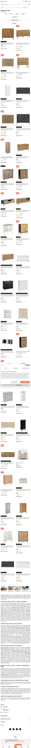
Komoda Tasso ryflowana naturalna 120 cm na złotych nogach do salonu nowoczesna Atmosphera (22, 157)
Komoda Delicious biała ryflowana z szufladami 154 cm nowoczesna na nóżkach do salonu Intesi (23, 267)
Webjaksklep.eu (17, 733)
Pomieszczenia (13, 7)
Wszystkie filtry (15, 20)
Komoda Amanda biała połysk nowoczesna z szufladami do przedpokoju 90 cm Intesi (7, 323)
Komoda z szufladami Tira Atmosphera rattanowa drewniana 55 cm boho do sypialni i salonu (23, 518)
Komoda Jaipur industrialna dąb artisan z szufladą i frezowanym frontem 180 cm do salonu (23, 211)
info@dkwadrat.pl (5, 712)
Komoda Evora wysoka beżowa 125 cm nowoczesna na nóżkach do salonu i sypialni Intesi (22, 324)
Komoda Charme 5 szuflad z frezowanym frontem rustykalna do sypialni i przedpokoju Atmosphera (8, 407)
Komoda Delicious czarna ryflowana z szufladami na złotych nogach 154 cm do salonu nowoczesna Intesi (8, 574)
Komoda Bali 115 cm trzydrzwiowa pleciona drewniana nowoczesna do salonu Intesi (7, 267)
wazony (29, 673)
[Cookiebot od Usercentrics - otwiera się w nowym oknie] (25, 365)
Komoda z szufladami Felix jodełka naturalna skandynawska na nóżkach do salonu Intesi (7, 43)
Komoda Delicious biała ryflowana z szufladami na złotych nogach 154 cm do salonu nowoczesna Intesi (23, 574)
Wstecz (2, 7)
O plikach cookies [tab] (25, 368)
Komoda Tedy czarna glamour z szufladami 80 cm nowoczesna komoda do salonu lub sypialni (8, 295)
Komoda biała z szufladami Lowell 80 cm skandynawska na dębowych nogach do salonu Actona (7, 546)
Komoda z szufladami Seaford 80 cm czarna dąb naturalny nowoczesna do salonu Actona (23, 239)
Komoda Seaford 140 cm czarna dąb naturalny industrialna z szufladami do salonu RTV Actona (7, 211)
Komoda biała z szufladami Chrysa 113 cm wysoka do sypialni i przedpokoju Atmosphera (22, 407)
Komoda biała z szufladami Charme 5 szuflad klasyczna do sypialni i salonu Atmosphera (22, 295)
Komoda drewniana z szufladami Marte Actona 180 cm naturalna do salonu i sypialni (7, 463)
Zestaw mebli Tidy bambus (20, 462)
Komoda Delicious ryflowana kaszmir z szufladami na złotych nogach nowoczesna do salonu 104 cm (23, 490)
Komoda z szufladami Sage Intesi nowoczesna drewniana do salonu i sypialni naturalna (7, 435)
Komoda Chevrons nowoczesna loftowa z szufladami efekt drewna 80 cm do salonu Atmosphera (22, 184)
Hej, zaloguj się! (23, 1)
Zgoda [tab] (5, 368)
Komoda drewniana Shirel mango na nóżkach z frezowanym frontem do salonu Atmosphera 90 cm (7, 184)
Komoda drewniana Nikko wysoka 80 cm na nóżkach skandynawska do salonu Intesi (7, 490)
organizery (6, 658)
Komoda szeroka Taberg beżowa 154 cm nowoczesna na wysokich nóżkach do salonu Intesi (7, 352)
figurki (27, 658)
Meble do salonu (18, 7)
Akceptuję (25, 382)
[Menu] (15, 746)
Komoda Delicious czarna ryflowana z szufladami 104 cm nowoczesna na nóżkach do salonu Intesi (23, 129)
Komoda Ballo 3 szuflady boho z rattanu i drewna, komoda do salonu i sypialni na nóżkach (23, 73)
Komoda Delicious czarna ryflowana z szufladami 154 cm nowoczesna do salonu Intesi (23, 101)
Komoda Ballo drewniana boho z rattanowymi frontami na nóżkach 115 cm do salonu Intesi (22, 43)
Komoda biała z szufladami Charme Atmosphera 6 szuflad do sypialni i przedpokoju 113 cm (8, 101)
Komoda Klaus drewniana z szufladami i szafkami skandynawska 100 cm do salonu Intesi (8, 73)
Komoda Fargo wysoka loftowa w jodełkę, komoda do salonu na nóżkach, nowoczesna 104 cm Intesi (23, 546)
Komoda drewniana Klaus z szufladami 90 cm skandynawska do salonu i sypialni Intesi (7, 129)
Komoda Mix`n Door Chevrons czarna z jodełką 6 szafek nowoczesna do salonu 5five (23, 352)
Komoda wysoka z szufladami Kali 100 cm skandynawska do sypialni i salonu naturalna (7, 157)
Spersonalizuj (15, 382)
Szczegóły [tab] (15, 368)
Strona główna (7, 7)
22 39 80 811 (5, 706)
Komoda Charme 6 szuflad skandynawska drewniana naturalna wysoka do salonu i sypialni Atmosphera (7, 518)
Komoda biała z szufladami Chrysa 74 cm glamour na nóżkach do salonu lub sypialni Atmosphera (7, 239)
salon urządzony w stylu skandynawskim (15, 634)
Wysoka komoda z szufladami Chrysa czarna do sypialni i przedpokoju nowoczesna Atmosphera (23, 435)
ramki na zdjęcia (19, 673)
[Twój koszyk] (27, 1)
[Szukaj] (29, 4)
